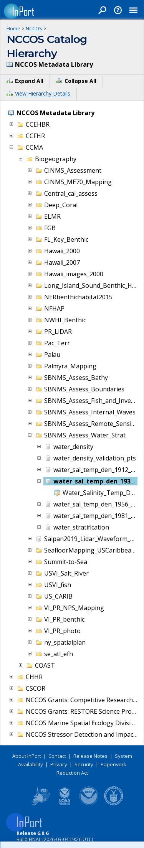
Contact (57, 755)
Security (83, 764)
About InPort (26, 755)
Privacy (58, 764)
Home (13, 28)
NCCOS (34, 28)
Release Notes (90, 755)
